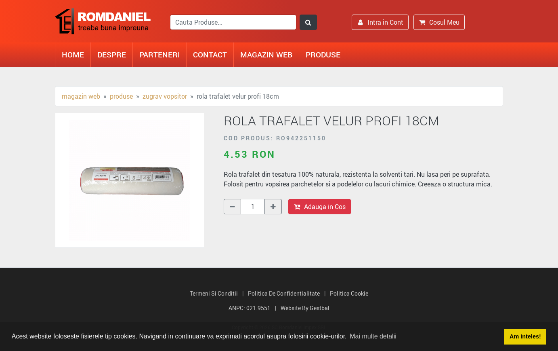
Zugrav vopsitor (165, 96)
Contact (210, 54)
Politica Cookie (349, 293)
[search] (233, 22)
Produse (323, 54)
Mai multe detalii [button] (373, 336)
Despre (111, 54)
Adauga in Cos (320, 206)
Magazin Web (266, 54)
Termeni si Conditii (214, 293)
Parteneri (159, 54)
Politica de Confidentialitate (284, 293)
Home (73, 54)
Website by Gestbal (305, 308)
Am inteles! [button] (525, 336)
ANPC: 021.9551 (250, 308)
